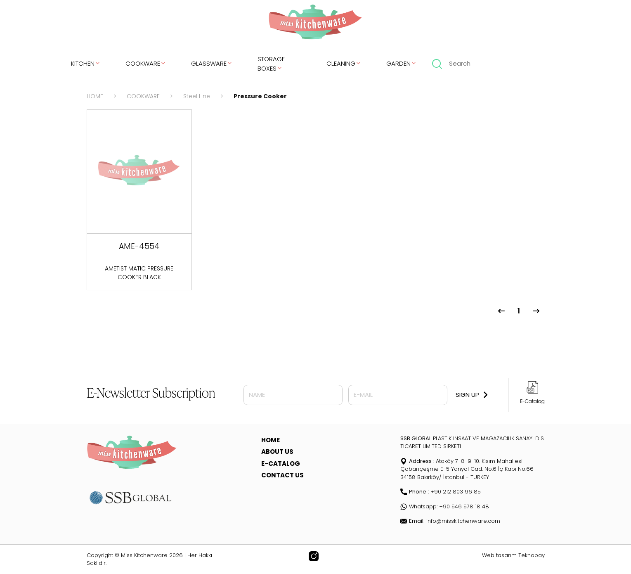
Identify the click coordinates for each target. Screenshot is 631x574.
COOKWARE (145, 63)
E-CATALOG (280, 463)
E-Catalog (532, 401)
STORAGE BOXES (271, 64)
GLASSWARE (212, 63)
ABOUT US (277, 451)
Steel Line (196, 96)
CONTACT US (282, 475)
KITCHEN (86, 63)
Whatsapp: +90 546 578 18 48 (444, 506)
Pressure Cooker (260, 96)
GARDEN (401, 63)
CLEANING (344, 63)
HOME (95, 96)
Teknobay (531, 555)
